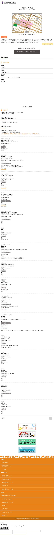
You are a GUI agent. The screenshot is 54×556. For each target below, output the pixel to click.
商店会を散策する (6, 466)
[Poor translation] (6, 528)
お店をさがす (5, 462)
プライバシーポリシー (7, 512)
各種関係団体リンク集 (7, 502)
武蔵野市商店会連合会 (9, 495)
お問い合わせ (5, 509)
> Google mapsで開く (27, 106)
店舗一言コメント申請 (7, 489)
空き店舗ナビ (5, 485)
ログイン (4, 505)
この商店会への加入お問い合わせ (27, 51)
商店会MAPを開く (47, 44)
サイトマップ (5, 515)
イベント (4, 469)
